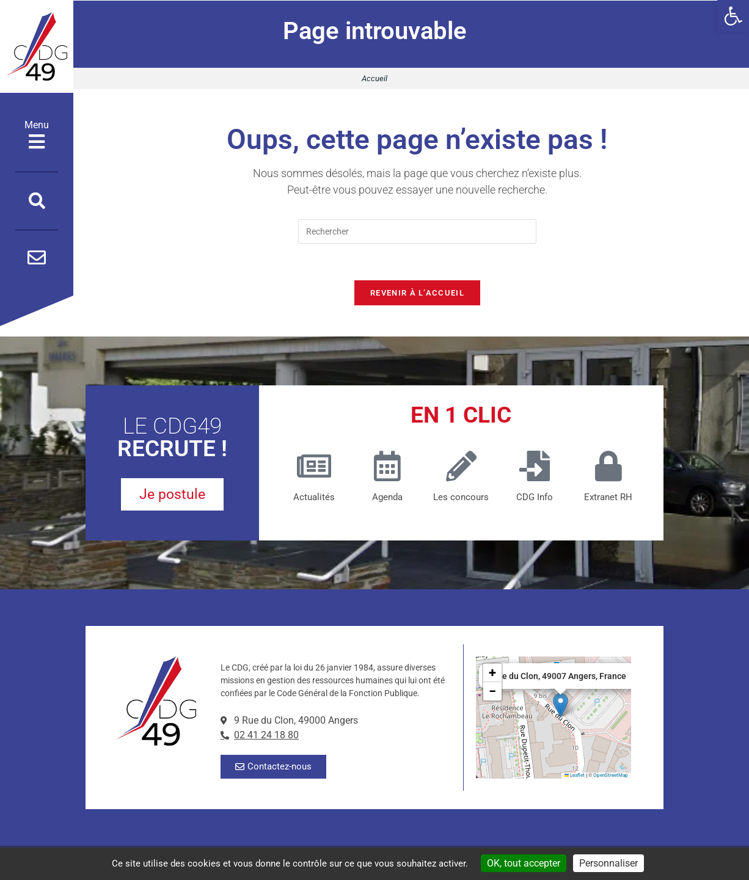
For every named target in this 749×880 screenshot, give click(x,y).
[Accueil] (36, 46)
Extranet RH (608, 497)
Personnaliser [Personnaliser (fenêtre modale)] (608, 863)
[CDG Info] (534, 466)
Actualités (314, 497)
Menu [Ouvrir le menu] (36, 135)
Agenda (387, 497)
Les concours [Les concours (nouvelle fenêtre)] (461, 497)
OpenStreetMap (610, 776)
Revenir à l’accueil (417, 293)
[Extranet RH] (608, 466)
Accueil (374, 78)
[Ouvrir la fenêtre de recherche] (37, 201)
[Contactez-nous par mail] (36, 258)
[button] (733, 16)
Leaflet (574, 776)
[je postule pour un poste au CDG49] (172, 495)
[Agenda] (387, 466)
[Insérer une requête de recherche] (417, 231)
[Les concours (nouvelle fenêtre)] (461, 466)
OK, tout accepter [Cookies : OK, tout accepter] (523, 863)
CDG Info (534, 497)
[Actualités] (314, 466)
